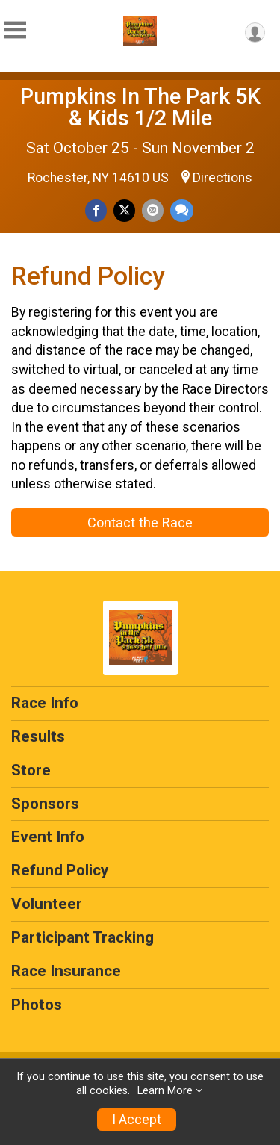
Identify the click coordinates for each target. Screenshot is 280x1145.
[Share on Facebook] (96, 210)
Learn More (165, 1091)
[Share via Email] (153, 210)
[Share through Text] (181, 210)
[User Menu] (255, 32)
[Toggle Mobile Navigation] (15, 30)
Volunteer (46, 904)
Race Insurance (66, 971)
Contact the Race (140, 522)
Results (38, 736)
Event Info (47, 836)
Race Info (44, 703)
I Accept (136, 1119)
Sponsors (45, 804)
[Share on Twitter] (124, 210)
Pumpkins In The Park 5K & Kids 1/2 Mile (140, 107)
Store (31, 770)
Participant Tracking (82, 937)
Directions (222, 177)
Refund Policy (59, 870)
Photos (36, 1005)
